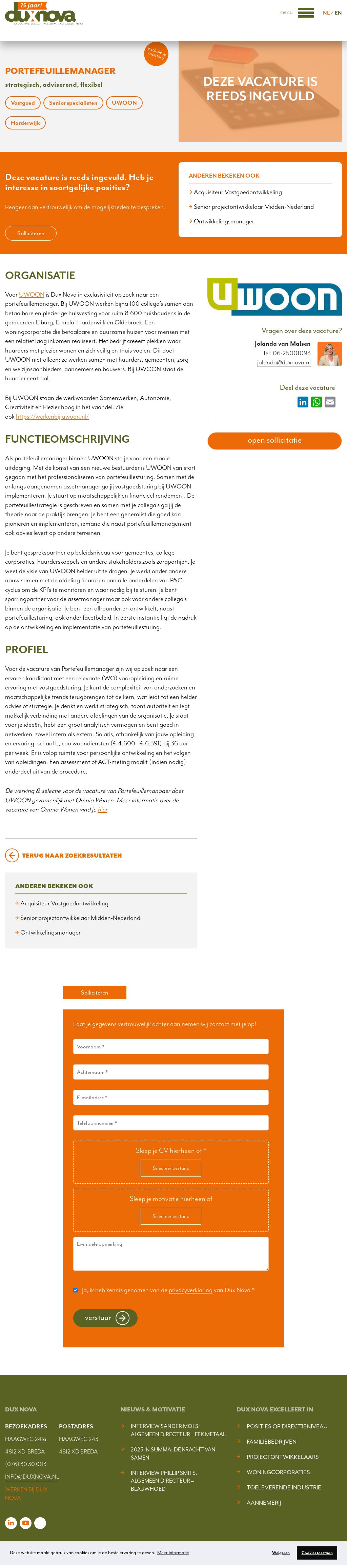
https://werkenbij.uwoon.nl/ (52, 417)
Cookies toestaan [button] (317, 1553)
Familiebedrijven (272, 1441)
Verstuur (98, 1317)
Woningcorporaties (278, 1472)
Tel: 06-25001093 (287, 353)
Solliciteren (30, 233)
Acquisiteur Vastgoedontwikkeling (238, 192)
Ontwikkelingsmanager (224, 221)
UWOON (31, 294)
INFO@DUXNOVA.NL (32, 1476)
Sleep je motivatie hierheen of (171, 1198)
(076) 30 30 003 (25, 1464)
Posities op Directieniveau (287, 1426)
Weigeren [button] (281, 1553)
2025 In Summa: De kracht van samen (173, 1453)
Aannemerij (264, 1502)
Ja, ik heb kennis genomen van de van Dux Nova (168, 1290)
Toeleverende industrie (284, 1487)
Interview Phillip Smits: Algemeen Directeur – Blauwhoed (164, 1481)
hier (102, 809)
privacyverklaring (190, 1290)
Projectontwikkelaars (283, 1457)
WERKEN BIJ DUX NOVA (26, 1494)
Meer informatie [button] (173, 1553)
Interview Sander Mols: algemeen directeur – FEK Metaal (178, 1430)
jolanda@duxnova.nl (284, 362)
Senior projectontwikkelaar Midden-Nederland (254, 207)
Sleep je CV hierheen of (171, 1150)
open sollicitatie (275, 440)
